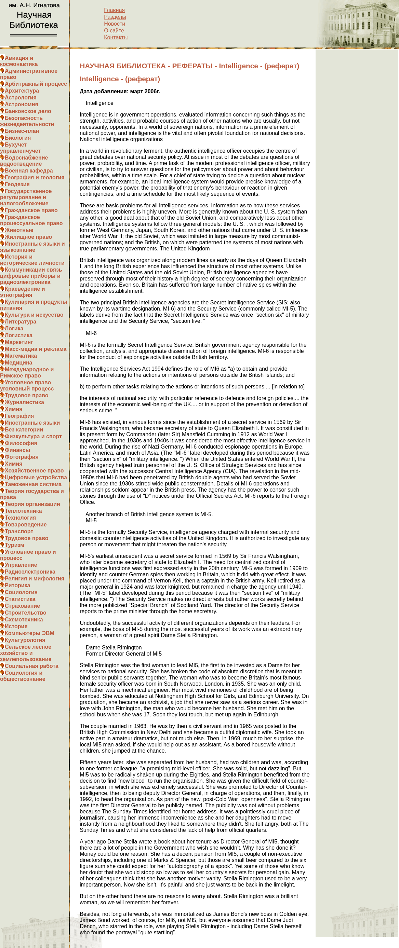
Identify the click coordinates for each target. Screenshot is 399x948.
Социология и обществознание (22, 676)
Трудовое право (27, 395)
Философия (21, 443)
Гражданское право (31, 210)
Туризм (14, 545)
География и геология (35, 177)
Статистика (20, 599)
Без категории (24, 429)
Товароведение (26, 524)
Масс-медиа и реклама (35, 349)
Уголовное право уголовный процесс (27, 385)
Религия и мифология (34, 578)
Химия (14, 409)
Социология (21, 592)
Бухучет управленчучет (20, 148)
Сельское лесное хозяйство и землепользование (25, 653)
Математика (21, 356)
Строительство (25, 613)
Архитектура (22, 91)
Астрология (21, 97)
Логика (14, 328)
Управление (21, 565)
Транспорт (19, 531)
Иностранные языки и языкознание (32, 247)
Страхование (22, 606)
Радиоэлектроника (30, 572)
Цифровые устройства (36, 477)
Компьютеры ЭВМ (29, 633)
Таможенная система (33, 484)
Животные (19, 230)
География (19, 416)
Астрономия (21, 104)
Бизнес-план (22, 131)
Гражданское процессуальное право (31, 220)
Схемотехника (24, 619)
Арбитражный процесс (36, 84)
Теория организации (32, 504)
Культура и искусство (34, 315)
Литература (20, 322)
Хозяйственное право (34, 470)
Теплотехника (23, 511)
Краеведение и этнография (22, 292)
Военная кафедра (29, 171)
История (16, 626)
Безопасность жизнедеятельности (27, 121)
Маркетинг (19, 342)
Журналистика (24, 402)
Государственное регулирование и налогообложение (26, 197)
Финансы (17, 450)
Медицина (18, 363)
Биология (18, 138)
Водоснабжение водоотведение (24, 161)
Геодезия (17, 184)
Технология (20, 518)
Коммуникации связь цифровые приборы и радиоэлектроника (31, 276)
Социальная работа (31, 666)
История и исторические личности (32, 260)
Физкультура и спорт (33, 436)
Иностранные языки (32, 423)
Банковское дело (28, 111)
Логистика (18, 335)
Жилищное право (28, 237)
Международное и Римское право (27, 373)
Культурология (25, 640)
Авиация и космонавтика (19, 61)
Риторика (17, 585)
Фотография (22, 457)
